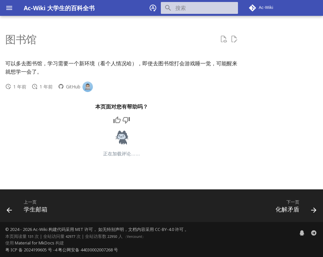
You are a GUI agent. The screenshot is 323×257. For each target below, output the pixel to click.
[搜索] (199, 8)
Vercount (134, 236)
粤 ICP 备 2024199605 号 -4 (31, 250)
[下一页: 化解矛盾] (294, 207)
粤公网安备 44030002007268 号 (88, 250)
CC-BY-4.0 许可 (170, 229)
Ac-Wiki (40, 229)
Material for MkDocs (35, 243)
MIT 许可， (86, 229)
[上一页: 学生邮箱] (28, 207)
